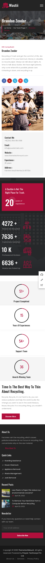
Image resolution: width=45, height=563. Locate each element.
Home (7, 28)
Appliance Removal (12, 469)
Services (20, 558)
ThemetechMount (26, 550)
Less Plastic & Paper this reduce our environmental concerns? (26, 491)
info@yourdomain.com (14, 148)
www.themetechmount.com (16, 155)
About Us (10, 558)
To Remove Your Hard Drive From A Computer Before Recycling (26, 502)
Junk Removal (10, 478)
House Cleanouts (11, 465)
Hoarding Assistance (13, 461)
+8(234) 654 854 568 (13, 140)
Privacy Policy (33, 558)
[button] (10, 448)
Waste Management (13, 473)
